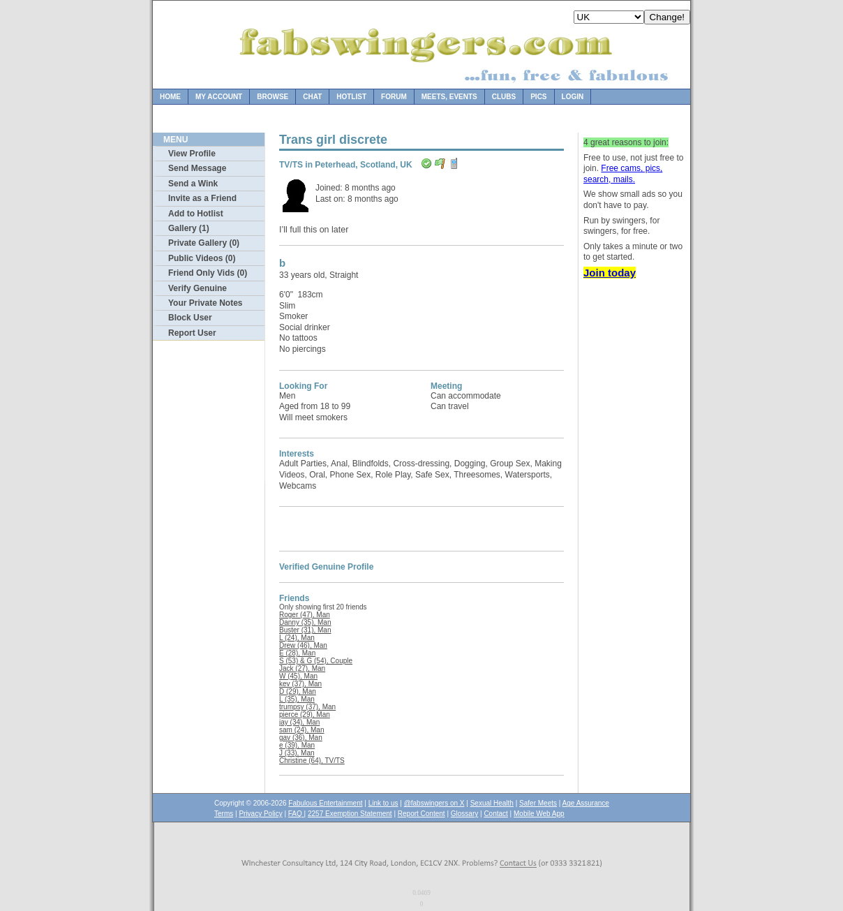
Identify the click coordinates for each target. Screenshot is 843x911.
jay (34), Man (299, 722)
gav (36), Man (300, 737)
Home (170, 97)
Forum (394, 97)
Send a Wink (193, 183)
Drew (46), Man (303, 645)
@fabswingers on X (434, 803)
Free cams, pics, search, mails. (622, 173)
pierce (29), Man (304, 714)
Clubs (504, 97)
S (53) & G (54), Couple (315, 661)
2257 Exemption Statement (350, 813)
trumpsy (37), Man (307, 707)
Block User (190, 318)
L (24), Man (297, 638)
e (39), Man (297, 745)
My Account (218, 97)
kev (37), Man (300, 684)
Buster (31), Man (305, 630)
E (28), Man (297, 653)
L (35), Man (297, 699)
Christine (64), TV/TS (312, 760)
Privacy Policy (260, 813)
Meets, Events (449, 97)
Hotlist (351, 97)
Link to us (383, 803)
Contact (495, 813)
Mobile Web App (539, 813)
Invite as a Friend (202, 198)
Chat (312, 97)
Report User (192, 333)
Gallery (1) (188, 228)
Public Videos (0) (201, 258)
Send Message (197, 168)
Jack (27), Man (302, 668)
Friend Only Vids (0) (207, 273)
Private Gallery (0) (203, 243)
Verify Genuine (197, 288)
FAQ (296, 813)
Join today (609, 273)
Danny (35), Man (305, 622)
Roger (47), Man (304, 615)
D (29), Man (297, 691)
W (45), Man (298, 676)
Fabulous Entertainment (325, 803)
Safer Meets (538, 803)
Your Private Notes (205, 303)
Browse (272, 97)
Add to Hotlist (195, 214)
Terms (223, 813)
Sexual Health (492, 803)
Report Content (421, 813)
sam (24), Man (301, 730)
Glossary (464, 813)
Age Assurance (585, 803)
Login (573, 97)
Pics (538, 97)
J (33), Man (297, 753)
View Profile (192, 153)
